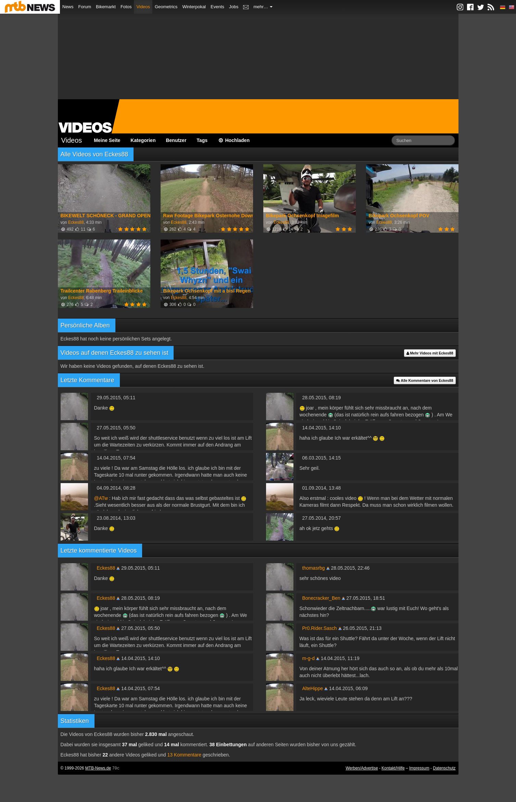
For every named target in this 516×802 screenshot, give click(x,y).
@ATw (101, 498)
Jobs (233, 6)
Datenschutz (444, 768)
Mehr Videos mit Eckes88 (429, 353)
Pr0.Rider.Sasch (319, 628)
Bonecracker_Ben (321, 598)
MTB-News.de (98, 768)
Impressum (419, 768)
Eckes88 (76, 222)
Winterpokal (194, 6)
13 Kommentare (184, 755)
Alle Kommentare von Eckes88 (424, 380)
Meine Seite (107, 140)
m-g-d (308, 658)
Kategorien (142, 140)
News (68, 6)
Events (217, 6)
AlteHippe (312, 688)
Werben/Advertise (361, 768)
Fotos (126, 6)
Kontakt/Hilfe (392, 768)
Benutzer (176, 140)
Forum (84, 6)
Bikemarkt (106, 6)
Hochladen (234, 140)
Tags (202, 140)
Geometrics (166, 6)
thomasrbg (313, 568)
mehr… (263, 6)
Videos (143, 6)
